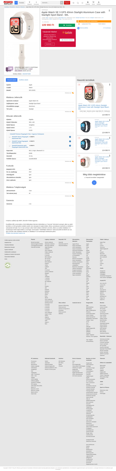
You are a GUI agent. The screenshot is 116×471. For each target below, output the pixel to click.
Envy (46, 296)
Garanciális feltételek (10, 256)
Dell (101, 265)
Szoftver (61, 358)
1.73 (102, 17)
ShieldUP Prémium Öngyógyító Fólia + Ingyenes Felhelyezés (41, 134)
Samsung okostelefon (77, 250)
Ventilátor (102, 378)
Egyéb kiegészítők (90, 328)
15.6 (87, 323)
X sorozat (47, 306)
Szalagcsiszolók (90, 439)
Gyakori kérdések (9, 249)
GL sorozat (47, 260)
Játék (101, 381)
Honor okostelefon (76, 260)
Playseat (88, 333)
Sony (87, 293)
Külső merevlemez (90, 317)
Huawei (88, 252)
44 (98, 132)
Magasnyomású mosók (91, 464)
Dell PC (102, 286)
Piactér (33, 239)
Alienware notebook (49, 244)
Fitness (101, 391)
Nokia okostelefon (76, 245)
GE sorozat (48, 258)
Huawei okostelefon (77, 253)
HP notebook (48, 281)
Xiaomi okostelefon (77, 249)
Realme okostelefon (77, 271)
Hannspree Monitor (104, 323)
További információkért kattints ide (15, 233)
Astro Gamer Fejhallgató (106, 277)
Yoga (46, 275)
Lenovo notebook (49, 271)
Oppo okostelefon (76, 275)
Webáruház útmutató (10, 247)
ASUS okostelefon (76, 247)
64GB (50, 19)
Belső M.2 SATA (35, 389)
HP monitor (102, 308)
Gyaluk (90, 446)
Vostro (46, 265)
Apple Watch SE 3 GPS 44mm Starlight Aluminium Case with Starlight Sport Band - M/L (94, 107)
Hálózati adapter (49, 364)
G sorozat (47, 270)
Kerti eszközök (89, 402)
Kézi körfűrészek (91, 444)
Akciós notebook (49, 242)
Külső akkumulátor (90, 313)
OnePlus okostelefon (77, 262)
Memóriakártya (89, 307)
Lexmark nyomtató (104, 342)
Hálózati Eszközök (50, 358)
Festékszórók (89, 459)
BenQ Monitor (103, 320)
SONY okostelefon (76, 252)
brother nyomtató (104, 352)
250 (46, 288)
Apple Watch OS (62, 17)
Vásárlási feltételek (9, 245)
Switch (46, 315)
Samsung (88, 268)
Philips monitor (103, 318)
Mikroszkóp (102, 365)
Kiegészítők (89, 302)
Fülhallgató (102, 274)
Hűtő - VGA (34, 376)
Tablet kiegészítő (104, 248)
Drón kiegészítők (76, 364)
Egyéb (87, 250)
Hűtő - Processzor (35, 374)
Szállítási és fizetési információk (12, 254)
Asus (101, 244)
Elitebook (47, 291)
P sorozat (47, 307)
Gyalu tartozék (89, 397)
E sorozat (47, 255)
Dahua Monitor (103, 325)
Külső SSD (33, 393)
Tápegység (33, 372)
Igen (60, 19)
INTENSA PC (103, 296)
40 (71, 19)
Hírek (6, 259)
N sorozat (47, 304)
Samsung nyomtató (104, 339)
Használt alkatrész (63, 245)
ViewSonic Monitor (104, 333)
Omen (46, 294)
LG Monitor (102, 312)
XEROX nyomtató (104, 353)
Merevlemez (34, 364)
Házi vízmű (89, 420)
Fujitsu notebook (49, 252)
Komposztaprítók (90, 415)
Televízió (102, 358)
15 (45, 283)
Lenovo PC (102, 285)
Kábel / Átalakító (90, 334)
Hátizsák (88, 326)
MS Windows (62, 361)
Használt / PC (62, 239)
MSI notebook (48, 257)
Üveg (87, 247)
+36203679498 (26, 74)
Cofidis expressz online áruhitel (12, 240)
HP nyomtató (103, 345)
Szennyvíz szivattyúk (91, 421)
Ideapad (47, 273)
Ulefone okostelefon (77, 268)
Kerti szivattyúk (90, 418)
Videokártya (34, 367)
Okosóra (74, 257)
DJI (73, 362)
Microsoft (102, 253)
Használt (61, 242)
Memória (33, 362)
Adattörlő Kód (8, 242)
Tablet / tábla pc (104, 239)
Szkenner (102, 355)
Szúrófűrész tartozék (91, 386)
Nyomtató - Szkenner (106, 336)
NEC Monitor (103, 331)
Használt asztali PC (63, 244)
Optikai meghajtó (35, 366)
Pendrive (88, 312)
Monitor (102, 302)
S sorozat (47, 310)
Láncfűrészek (90, 412)
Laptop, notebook (50, 239)
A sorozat (47, 253)
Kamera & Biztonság (64, 305)
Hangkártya (34, 369)
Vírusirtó (61, 366)
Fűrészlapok (90, 369)
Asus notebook (48, 299)
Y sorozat (47, 278)
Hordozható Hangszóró (105, 275)
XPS (46, 268)
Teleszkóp (102, 367)
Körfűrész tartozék (90, 387)
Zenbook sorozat (49, 301)
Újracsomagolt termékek (37, 244)
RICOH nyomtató (104, 350)
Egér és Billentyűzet (91, 310)
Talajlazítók (89, 407)
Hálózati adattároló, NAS (51, 367)
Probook (47, 289)
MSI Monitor (103, 330)
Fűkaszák (88, 413)
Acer (101, 262)
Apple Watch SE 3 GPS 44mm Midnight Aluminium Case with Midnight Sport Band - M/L (102, 142)
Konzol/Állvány (89, 341)
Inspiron (47, 263)
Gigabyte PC (103, 291)
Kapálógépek (89, 417)
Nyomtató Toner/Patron (105, 349)
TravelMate (48, 319)
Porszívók (88, 462)
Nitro (46, 324)
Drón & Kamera (76, 358)
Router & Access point (50, 369)
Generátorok (89, 461)
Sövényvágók (90, 408)
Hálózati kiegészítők (50, 366)
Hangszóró (102, 271)
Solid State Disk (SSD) (36, 385)
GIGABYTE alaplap (36, 382)
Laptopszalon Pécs (86, 24)
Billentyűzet (89, 308)
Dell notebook (48, 262)
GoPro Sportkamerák (77, 374)
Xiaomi (88, 260)
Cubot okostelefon (76, 273)
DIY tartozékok (89, 381)
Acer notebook (48, 312)
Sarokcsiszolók (90, 431)
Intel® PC (102, 299)
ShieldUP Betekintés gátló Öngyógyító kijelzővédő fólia (20, 146)
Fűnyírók (88, 403)
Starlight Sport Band (80, 17)
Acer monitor (103, 310)
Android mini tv (76, 302)
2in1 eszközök (103, 257)
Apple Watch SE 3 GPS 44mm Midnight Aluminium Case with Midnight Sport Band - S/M (102, 124)
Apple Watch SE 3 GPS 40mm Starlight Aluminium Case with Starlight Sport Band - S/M (102, 160)
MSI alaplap (34, 384)
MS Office (61, 362)
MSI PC (102, 293)
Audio (101, 268)
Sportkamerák (75, 371)
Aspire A (47, 322)
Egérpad (88, 330)
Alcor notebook (48, 250)
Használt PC (103, 290)
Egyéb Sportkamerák (77, 372)
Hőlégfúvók (89, 457)
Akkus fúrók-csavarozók (92, 426)
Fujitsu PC (102, 298)
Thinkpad (47, 276)
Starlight (92, 17)
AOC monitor (103, 317)
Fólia (87, 245)
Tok (87, 249)
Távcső (101, 368)
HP (101, 250)
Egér (87, 305)
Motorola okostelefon (77, 258)
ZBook (46, 297)
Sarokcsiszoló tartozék (91, 394)
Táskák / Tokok (89, 320)
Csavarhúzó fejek (91, 368)
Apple (47, 17)
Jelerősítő (47, 362)
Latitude (47, 266)
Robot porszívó (62, 307)
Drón (73, 361)
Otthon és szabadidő (106, 362)
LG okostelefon (76, 255)
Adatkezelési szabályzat (10, 252)
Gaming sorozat (49, 302)
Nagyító (102, 370)
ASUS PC (102, 294)
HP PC (101, 288)
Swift (46, 320)
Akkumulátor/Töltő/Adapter (78, 366)
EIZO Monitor (103, 328)
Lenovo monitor (103, 307)
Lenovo (101, 245)
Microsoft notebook (49, 245)
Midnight (102, 130)
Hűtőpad (88, 331)
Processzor (34, 361)
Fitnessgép (102, 393)
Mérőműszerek (89, 452)
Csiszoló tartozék (90, 389)
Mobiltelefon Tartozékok (92, 318)
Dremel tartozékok (91, 379)
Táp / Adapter (89, 339)
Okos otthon (62, 302)
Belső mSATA (34, 392)
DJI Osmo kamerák (77, 376)
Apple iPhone (75, 244)
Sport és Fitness (104, 387)
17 (45, 284)
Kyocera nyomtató (104, 347)
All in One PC (103, 283)
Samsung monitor (104, 313)
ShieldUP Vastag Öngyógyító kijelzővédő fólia (20, 142)
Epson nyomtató (104, 340)
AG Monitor (102, 321)
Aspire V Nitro (48, 314)
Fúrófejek (89, 366)
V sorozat (47, 279)
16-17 (87, 325)
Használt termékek (35, 247)
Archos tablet (103, 255)
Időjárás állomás (104, 373)
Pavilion (47, 286)
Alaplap (33, 377)
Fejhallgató (102, 272)
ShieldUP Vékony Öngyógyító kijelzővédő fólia (20, 137)
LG (87, 284)
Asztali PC (103, 280)
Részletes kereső (67, 3)
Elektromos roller (104, 390)
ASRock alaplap (35, 380)
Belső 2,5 (33, 387)
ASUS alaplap (34, 379)
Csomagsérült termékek (37, 245)
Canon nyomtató (104, 344)
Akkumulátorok (90, 364)
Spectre (47, 293)
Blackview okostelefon (77, 266)
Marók (89, 448)
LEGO (101, 384)
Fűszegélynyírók (90, 405)
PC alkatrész (34, 358)
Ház (32, 371)
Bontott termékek (35, 242)
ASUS (101, 260)
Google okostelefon (77, 270)
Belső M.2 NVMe (35, 390)
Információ (36, 3)
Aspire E (47, 317)
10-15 (87, 321)
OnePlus (88, 276)
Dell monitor (103, 305)
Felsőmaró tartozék (91, 395)
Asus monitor (103, 315)
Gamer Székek (89, 315)
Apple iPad (102, 242)
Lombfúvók (89, 410)
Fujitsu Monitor (103, 326)
